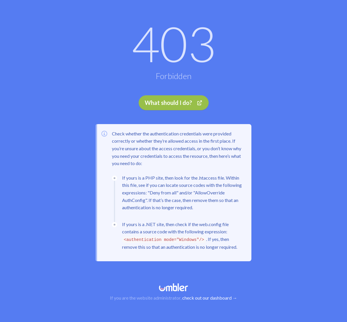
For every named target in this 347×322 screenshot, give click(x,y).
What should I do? (174, 102)
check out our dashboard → (209, 297)
